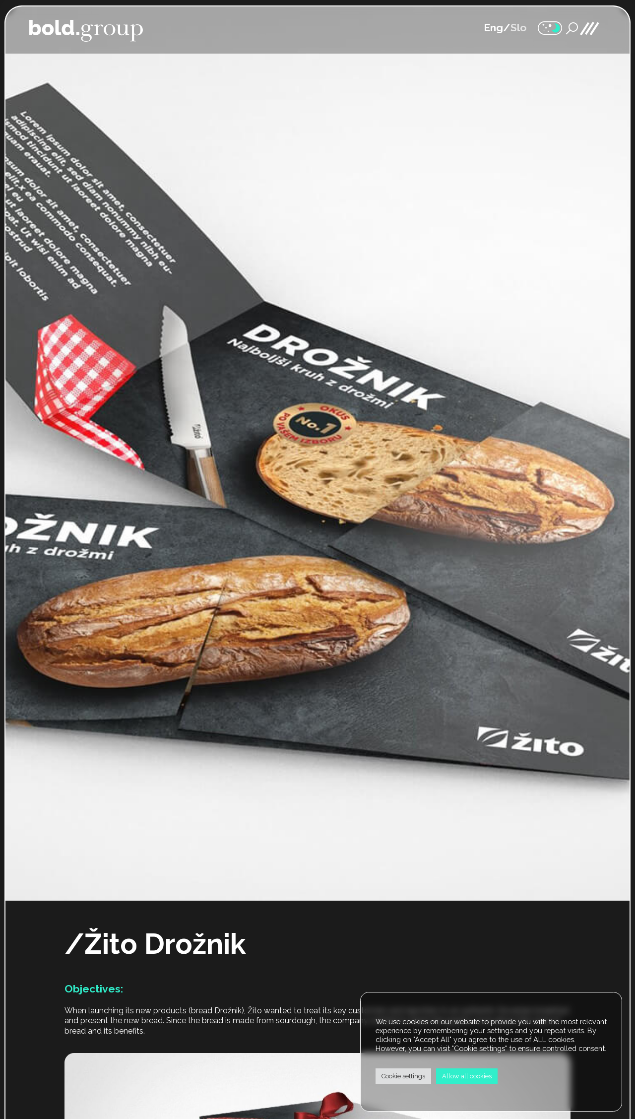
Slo (518, 27)
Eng (493, 27)
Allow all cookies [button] (467, 1076)
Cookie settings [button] (403, 1076)
